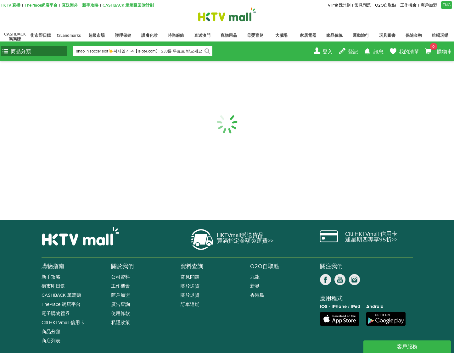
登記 (353, 52)
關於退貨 (190, 295)
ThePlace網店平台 (41, 5)
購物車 (441, 49)
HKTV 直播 (10, 5)
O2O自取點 (385, 5)
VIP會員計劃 (339, 5)
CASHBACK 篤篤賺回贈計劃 (128, 5)
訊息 (378, 52)
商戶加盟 (429, 5)
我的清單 (409, 52)
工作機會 (408, 5)
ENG (447, 5)
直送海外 (70, 5)
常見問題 (363, 5)
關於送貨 (190, 286)
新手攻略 (90, 5)
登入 (327, 52)
